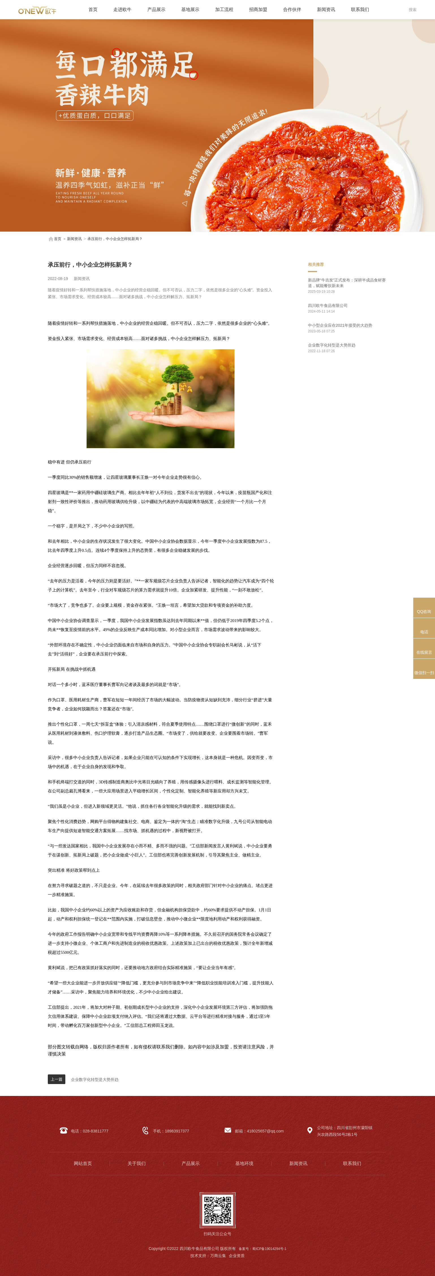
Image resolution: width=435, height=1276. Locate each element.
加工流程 (224, 9)
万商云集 (218, 1255)
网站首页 (83, 1163)
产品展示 (156, 9)
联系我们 (360, 9)
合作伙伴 (292, 9)
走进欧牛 (122, 9)
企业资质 (237, 1255)
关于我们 (137, 1163)
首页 (93, 9)
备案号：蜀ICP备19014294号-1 (262, 1249)
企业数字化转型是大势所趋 (95, 1079)
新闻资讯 (326, 9)
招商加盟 (258, 9)
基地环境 (244, 1163)
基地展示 (190, 9)
